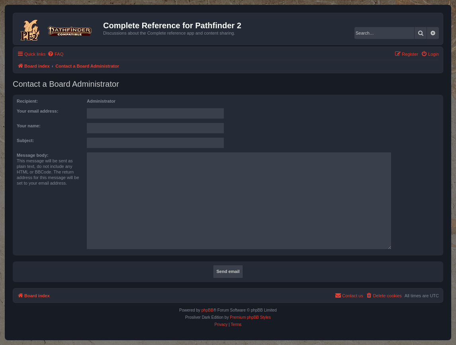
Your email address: (37, 111)
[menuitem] (55, 54)
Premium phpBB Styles (250, 317)
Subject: (25, 140)
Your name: (29, 125)
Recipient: (27, 101)
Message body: (32, 155)
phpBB (207, 310)
